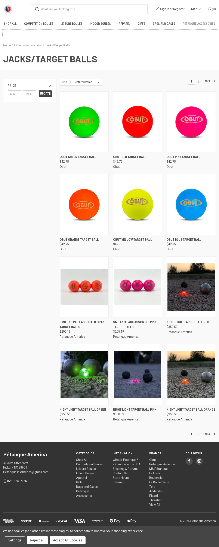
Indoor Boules (100, 23)
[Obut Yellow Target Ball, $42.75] (137, 204)
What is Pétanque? (125, 459)
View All (154, 504)
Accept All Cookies (67, 540)
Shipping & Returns (125, 468)
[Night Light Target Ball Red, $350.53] (191, 287)
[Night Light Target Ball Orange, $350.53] (191, 374)
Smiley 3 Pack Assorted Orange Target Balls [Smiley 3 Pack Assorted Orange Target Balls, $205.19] (84, 324)
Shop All (10, 23)
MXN (196, 9)
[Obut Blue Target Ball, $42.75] (191, 204)
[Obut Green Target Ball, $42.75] (84, 122)
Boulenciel (156, 477)
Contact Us (120, 473)
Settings (14, 540)
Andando (155, 491)
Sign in (164, 9)
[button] (30, 85)
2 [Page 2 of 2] (198, 81)
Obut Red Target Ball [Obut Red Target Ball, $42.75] (129, 157)
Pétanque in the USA (127, 464)
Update (45, 94)
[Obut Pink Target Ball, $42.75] (191, 122)
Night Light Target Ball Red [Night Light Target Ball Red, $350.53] (188, 322)
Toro (152, 486)
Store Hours (121, 477)
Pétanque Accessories (199, 23)
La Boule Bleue (159, 482)
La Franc (155, 473)
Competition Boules (38, 23)
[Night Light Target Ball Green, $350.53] (84, 374)
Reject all (37, 540)
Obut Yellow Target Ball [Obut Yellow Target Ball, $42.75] (132, 240)
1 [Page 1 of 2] (191, 81)
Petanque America (162, 464)
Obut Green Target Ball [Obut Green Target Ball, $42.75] (78, 157)
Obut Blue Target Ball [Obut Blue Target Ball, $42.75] (184, 240)
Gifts (141, 23)
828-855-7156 (17, 481)
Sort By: (66, 82)
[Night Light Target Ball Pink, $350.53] (137, 374)
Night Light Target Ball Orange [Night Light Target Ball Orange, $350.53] (191, 409)
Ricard (153, 495)
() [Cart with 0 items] (212, 9)
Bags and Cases (164, 23)
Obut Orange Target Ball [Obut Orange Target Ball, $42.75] (79, 240)
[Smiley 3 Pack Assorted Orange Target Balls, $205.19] (84, 287)
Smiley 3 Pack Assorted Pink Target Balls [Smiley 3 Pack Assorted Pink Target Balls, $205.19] (134, 324)
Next (210, 81)
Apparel (124, 23)
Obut (152, 459)
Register (179, 9)
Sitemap (118, 482)
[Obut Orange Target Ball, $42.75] (84, 204)
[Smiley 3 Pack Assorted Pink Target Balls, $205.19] (137, 287)
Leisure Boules (71, 23)
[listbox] (87, 82)
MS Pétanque (158, 468)
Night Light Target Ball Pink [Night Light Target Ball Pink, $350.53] (134, 409)
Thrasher (155, 500)
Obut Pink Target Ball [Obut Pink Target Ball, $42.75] (183, 157)
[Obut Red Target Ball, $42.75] (137, 122)
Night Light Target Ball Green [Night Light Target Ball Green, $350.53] (83, 409)
